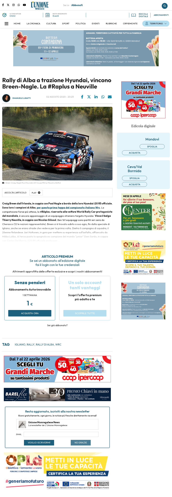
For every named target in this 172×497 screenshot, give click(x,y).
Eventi (56, 15)
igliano (20, 344)
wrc (58, 344)
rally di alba (45, 344)
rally (31, 344)
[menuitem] (17, 23)
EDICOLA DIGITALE (139, 15)
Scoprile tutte (85, 313)
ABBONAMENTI (161, 15)
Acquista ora (30, 313)
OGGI (12, 15)
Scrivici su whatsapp (20, 4)
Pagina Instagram (15, 4)
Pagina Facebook (4, 4)
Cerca (165, 6)
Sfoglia (152, 146)
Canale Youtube (24, 4)
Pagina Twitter (9, 4)
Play (34, 192)
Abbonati (77, 5)
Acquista (134, 152)
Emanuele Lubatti (21, 98)
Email (19, 434)
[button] (6, 23)
